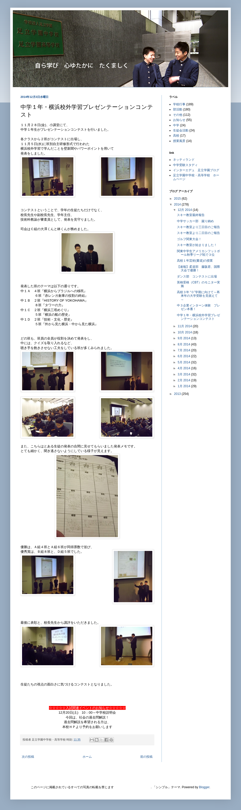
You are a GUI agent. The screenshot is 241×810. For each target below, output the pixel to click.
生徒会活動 (180, 130)
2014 (178, 204)
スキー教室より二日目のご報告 (198, 233)
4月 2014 (184, 368)
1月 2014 (184, 386)
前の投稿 (146, 756)
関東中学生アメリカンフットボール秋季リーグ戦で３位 (198, 253)
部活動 (177, 109)
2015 (178, 198)
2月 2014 (184, 380)
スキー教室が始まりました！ (197, 245)
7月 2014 (184, 350)
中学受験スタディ (185, 165)
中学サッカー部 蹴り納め (195, 221)
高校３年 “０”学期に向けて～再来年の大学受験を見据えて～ (198, 295)
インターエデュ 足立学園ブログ (196, 170)
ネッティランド (184, 159)
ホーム (87, 756)
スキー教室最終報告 (191, 215)
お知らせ (179, 120)
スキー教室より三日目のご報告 (198, 227)
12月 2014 (185, 210)
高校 (176, 135)
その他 (177, 115)
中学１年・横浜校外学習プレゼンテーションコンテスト (198, 317)
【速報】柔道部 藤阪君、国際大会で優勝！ (198, 268)
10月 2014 (185, 332)
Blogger (204, 787)
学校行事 (179, 104)
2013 (178, 394)
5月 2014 (184, 362)
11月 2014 (185, 326)
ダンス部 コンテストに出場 (197, 276)
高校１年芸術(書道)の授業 (195, 260)
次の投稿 (28, 756)
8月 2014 (184, 344)
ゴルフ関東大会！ (189, 239)
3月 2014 (184, 374)
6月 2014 (184, 356)
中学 (176, 125)
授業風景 (179, 141)
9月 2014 (184, 338)
